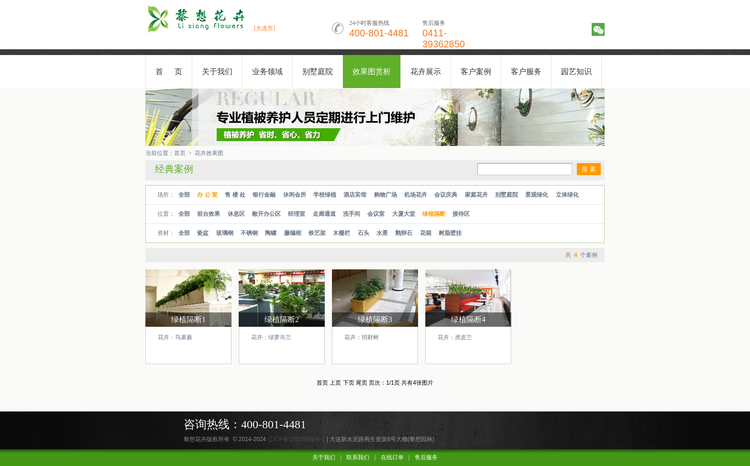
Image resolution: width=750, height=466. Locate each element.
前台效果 (208, 214)
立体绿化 (567, 194)
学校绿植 (324, 194)
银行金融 (264, 194)
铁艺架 (317, 233)
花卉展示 (425, 71)
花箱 (425, 233)
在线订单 (392, 457)
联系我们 (357, 457)
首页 (180, 153)
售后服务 (426, 457)
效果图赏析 (372, 71)
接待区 (461, 214)
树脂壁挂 (450, 233)
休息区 (236, 214)
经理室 (296, 214)
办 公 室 (207, 194)
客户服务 (526, 71)
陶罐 (270, 233)
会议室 (376, 214)
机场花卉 (415, 194)
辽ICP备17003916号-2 (296, 439)
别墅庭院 (317, 71)
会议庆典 (445, 194)
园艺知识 (576, 71)
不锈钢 (249, 233)
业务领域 (267, 71)
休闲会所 (294, 194)
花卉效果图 (209, 153)
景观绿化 (536, 194)
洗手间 (351, 214)
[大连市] (264, 28)
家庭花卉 (476, 194)
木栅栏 (341, 233)
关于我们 (217, 71)
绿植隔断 (433, 214)
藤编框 (292, 233)
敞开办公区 (266, 214)
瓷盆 (203, 233)
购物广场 (385, 194)
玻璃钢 (224, 233)
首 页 (168, 71)
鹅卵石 (403, 233)
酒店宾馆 (354, 194)
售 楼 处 (235, 194)
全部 (184, 194)
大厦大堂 (403, 214)
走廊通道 (324, 214)
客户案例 (476, 71)
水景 (382, 233)
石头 (363, 233)
